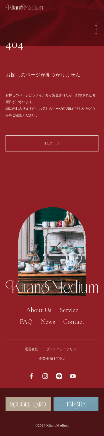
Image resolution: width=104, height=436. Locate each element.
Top (96, 24)
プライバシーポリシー (63, 349)
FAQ (26, 322)
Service (69, 310)
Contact (73, 322)
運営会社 (31, 349)
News (48, 322)
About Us (38, 310)
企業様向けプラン (52, 359)
